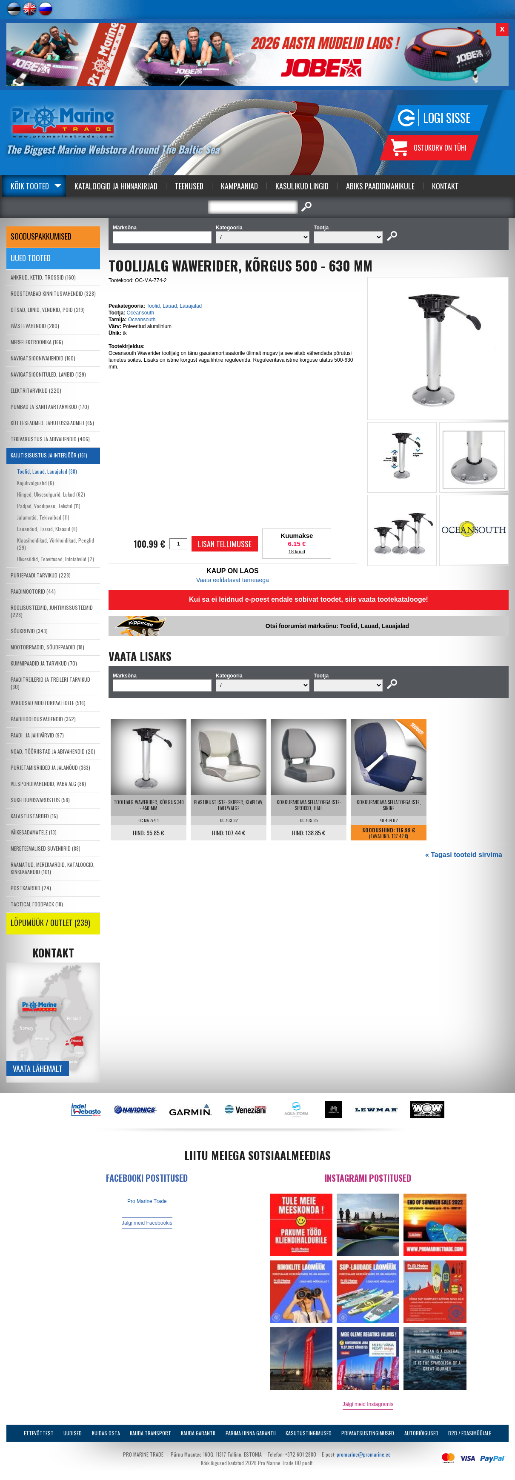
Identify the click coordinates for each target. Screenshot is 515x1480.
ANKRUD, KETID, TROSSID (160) (43, 277)
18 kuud (297, 551)
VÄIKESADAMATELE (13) (34, 832)
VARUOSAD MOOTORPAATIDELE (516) (48, 702)
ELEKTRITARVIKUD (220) (36, 390)
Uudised (72, 1433)
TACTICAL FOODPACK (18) (37, 904)
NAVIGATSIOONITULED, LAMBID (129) (48, 374)
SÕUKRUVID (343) (29, 630)
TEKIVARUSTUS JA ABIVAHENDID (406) (50, 439)
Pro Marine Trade (147, 1201)
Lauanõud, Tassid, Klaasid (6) (47, 528)
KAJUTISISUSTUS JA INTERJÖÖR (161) (49, 455)
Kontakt (445, 186)
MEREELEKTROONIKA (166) (37, 342)
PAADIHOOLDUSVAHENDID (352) (43, 719)
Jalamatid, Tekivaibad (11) (43, 517)
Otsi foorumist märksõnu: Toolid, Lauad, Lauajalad (337, 626)
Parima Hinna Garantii (251, 1433)
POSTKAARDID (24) (31, 887)
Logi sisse (447, 117)
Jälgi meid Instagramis (368, 1404)
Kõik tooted (30, 185)
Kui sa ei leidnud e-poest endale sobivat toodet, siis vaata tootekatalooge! (308, 599)
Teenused (189, 186)
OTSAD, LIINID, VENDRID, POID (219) (48, 309)
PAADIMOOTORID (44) (33, 591)
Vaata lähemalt (38, 1068)
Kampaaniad (239, 186)
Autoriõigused (421, 1433)
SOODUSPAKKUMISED (41, 236)
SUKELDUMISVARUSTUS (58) (40, 799)
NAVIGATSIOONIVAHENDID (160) (43, 358)
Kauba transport (150, 1433)
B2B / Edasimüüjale (469, 1433)
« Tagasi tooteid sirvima (463, 854)
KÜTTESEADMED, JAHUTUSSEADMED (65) (52, 422)
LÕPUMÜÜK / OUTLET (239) (50, 922)
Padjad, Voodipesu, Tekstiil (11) (48, 505)
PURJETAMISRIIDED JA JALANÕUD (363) (50, 767)
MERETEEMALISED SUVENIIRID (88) (45, 848)
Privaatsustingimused (367, 1433)
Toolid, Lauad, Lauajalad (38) (47, 471)
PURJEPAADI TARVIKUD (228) (41, 575)
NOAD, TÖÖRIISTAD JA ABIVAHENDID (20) (53, 751)
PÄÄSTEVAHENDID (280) (35, 325)
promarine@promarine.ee (364, 1454)
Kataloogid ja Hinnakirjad (115, 186)
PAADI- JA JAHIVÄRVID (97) (37, 735)
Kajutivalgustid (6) (35, 482)
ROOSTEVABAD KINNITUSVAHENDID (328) (53, 293)
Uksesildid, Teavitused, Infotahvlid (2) (55, 559)
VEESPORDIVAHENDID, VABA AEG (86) (48, 783)
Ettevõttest (39, 1433)
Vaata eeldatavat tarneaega (232, 580)
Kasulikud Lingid (302, 186)
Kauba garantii (198, 1433)
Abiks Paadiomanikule (380, 186)
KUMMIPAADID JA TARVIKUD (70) (44, 663)
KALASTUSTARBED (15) (34, 816)
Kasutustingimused (309, 1433)
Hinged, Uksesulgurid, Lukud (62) (51, 494)
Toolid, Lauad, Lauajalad (174, 306)
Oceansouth (140, 313)
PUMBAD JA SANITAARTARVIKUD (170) (50, 406)
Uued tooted (31, 257)
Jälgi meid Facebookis (147, 1223)
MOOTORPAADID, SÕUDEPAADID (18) (47, 647)
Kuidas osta (106, 1433)
